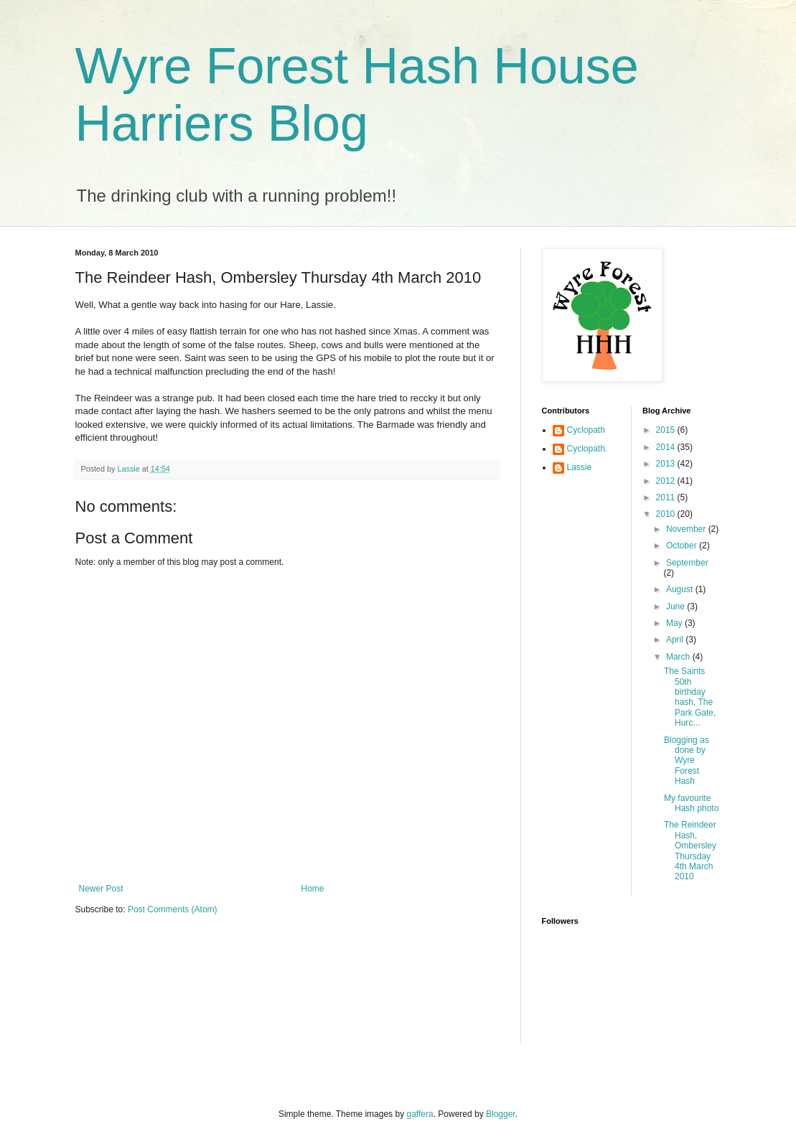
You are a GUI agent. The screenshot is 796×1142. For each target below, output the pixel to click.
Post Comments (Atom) (172, 909)
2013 (667, 464)
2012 (667, 481)
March (679, 657)
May (675, 623)
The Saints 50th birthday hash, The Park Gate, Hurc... (690, 697)
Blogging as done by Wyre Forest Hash (686, 761)
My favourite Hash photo (691, 803)
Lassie (579, 467)
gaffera (419, 1114)
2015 (667, 430)
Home (312, 889)
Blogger (500, 1114)
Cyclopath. (587, 449)
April (675, 640)
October (682, 545)
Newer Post (101, 889)
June (676, 607)
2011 (667, 497)
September (687, 563)
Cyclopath (586, 430)
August (681, 589)
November (687, 529)
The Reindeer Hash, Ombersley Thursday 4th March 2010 (690, 850)
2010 (667, 514)
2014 (667, 447)
